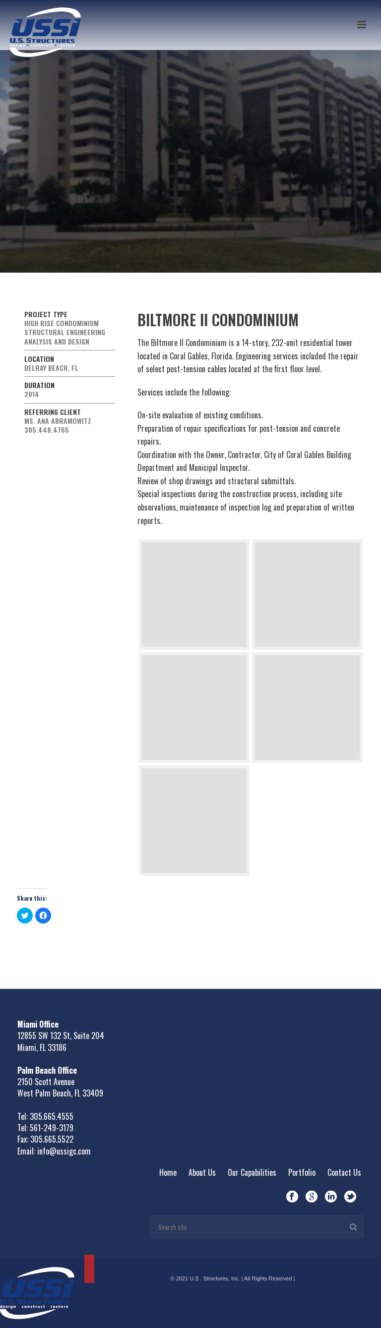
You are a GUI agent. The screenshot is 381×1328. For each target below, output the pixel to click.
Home (168, 1172)
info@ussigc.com (64, 1151)
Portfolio (302, 1172)
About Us (202, 1172)
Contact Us (344, 1172)
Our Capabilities (252, 1172)
